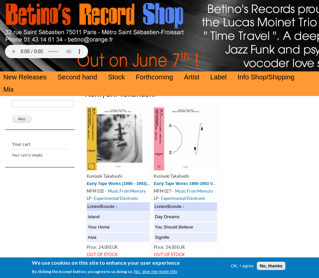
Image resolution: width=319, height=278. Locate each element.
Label (218, 77)
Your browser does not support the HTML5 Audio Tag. (46, 51)
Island (94, 216)
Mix (8, 89)
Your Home (99, 227)
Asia (92, 237)
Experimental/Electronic (116, 198)
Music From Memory (127, 191)
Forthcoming (154, 77)
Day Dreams (167, 216)
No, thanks (271, 267)
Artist (191, 77)
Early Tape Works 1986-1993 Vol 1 (187, 183)
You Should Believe (174, 227)
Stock (116, 77)
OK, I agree (242, 267)
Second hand (77, 77)
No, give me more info (155, 272)
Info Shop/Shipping (266, 77)
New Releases (25, 77)
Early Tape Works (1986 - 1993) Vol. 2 (123, 183)
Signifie (162, 237)
